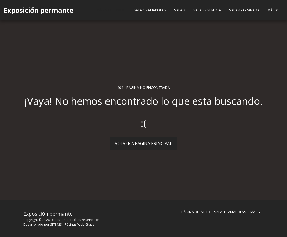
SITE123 (56, 224)
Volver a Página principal (143, 143)
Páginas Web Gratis (79, 224)
